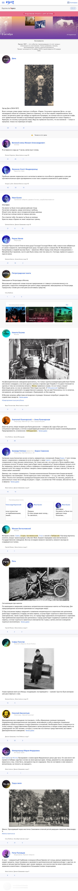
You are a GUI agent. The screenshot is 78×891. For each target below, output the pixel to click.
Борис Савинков (42, 451)
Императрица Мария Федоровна (26, 751)
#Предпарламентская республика (13, 400)
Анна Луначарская (42, 419)
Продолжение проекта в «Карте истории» (39, 14)
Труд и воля (17, 783)
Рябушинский (52, 388)
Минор (34, 386)
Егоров (23, 536)
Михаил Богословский (55, 505)
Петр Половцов (18, 853)
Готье (41, 536)
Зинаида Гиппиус (19, 451)
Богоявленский (32, 536)
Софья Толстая (18, 642)
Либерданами (31, 431)
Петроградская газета (21, 273)
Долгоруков (6, 758)
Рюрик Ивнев (17, 238)
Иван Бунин (17, 198)
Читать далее (23, 397)
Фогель (15, 758)
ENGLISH (73, 8)
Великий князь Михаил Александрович (28, 143)
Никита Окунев (18, 332)
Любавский (55, 536)
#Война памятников (8, 833)
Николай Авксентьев (20, 713)
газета (48, 460)
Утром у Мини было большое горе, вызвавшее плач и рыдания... (52, 513)
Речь (14, 561)
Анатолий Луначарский (22, 419)
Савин (17, 536)
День (14, 58)
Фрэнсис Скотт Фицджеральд (25, 169)
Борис (62, 458)
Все (67, 304)
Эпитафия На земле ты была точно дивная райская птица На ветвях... (25, 512)
